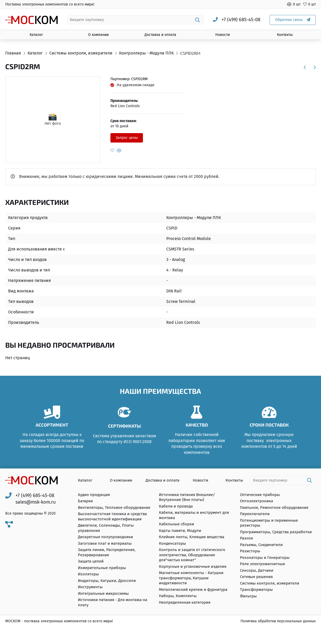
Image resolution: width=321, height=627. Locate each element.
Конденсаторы (172, 543)
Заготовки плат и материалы (105, 543)
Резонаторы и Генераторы (265, 557)
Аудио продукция (94, 494)
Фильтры (248, 596)
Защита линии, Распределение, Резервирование (107, 552)
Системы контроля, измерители (269, 583)
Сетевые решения (256, 576)
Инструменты (90, 587)
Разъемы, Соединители (261, 544)
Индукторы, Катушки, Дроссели (107, 580)
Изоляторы (88, 574)
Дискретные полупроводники (105, 537)
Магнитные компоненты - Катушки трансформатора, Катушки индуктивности (191, 577)
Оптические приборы (260, 494)
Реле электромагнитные (262, 563)
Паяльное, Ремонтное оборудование (274, 507)
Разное (246, 538)
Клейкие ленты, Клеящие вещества (191, 537)
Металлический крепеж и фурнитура (193, 589)
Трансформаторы (256, 589)
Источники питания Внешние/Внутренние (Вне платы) (187, 497)
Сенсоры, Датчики (256, 570)
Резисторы (250, 551)
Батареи (85, 501)
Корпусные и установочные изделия (192, 566)
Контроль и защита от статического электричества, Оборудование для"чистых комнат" (192, 554)
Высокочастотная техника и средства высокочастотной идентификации (112, 516)
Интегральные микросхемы (103, 593)
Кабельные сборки (176, 524)
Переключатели (255, 513)
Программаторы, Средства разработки (276, 532)
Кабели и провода (176, 506)
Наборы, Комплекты (178, 595)
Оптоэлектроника (256, 501)
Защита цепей (91, 561)
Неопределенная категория (184, 602)
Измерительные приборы (102, 567)
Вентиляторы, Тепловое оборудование (114, 507)
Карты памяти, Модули (180, 530)
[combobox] (135, 19)
